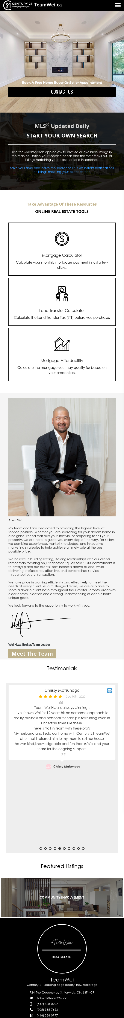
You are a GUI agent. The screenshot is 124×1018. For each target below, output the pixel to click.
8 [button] (74, 848)
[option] (62, 765)
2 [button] (45, 848)
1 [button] (40, 848)
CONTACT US (62, 91)
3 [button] (50, 848)
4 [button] (55, 848)
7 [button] (69, 848)
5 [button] (59, 848)
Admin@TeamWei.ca (52, 998)
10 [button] (83, 848)
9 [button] (78, 848)
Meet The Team (32, 653)
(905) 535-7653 (47, 1009)
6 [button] (64, 848)
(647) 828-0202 (47, 1004)
